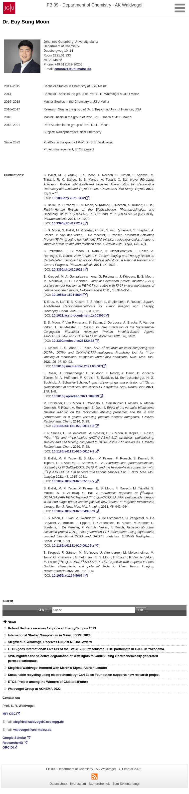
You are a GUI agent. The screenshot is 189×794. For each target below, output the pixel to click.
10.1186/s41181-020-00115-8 (73, 426)
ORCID (7, 747)
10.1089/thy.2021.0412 (68, 198)
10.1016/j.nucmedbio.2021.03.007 (77, 366)
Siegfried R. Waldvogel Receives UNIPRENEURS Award (50, 642)
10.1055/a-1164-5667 (67, 575)
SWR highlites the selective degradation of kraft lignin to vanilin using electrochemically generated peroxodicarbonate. (83, 658)
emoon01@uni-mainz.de (72, 69)
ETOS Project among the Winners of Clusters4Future (48, 682)
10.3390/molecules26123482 (73, 341)
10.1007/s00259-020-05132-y (73, 481)
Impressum (78, 784)
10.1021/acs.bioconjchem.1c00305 (78, 315)
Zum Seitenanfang (126, 784)
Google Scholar (14, 738)
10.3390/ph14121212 (67, 223)
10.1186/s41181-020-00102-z (73, 545)
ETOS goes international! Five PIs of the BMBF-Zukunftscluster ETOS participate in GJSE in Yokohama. (86, 649)
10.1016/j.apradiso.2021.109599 (75, 396)
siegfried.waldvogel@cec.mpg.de (38, 722)
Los (141, 610)
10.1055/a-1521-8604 (67, 295)
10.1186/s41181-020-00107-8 (73, 451)
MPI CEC (9, 714)
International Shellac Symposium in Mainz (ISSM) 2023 (49, 635)
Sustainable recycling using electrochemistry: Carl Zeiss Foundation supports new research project (84, 675)
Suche (44, 610)
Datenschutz (58, 784)
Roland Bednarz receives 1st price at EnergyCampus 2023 (52, 628)
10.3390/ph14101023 (67, 269)
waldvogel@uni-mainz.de (32, 730)
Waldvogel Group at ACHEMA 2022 (34, 689)
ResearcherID (12, 743)
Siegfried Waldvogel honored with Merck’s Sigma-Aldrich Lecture (57, 668)
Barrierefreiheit (99, 784)
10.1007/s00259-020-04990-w (73, 511)
